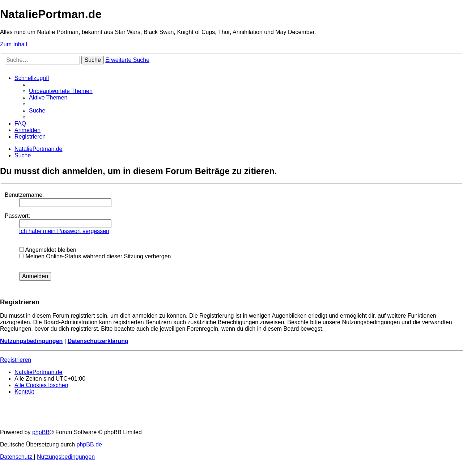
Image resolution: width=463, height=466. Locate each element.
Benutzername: (24, 195)
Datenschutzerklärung (98, 341)
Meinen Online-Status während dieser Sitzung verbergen (95, 256)
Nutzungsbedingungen (31, 341)
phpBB (41, 432)
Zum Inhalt (13, 44)
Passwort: (17, 216)
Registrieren (15, 360)
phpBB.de (89, 444)
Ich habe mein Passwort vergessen (64, 231)
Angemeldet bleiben (47, 250)
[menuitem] (61, 91)
